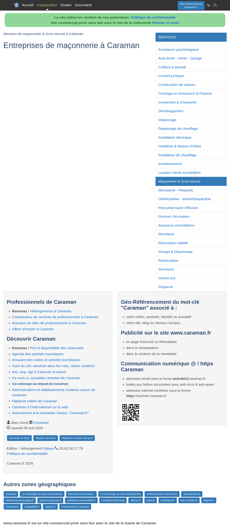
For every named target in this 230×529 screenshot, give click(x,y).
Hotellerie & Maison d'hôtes (179, 146)
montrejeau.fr (167, 500)
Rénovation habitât (173, 243)
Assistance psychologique (178, 49)
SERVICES (167, 37)
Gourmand (83, 5)
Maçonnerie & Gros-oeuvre (179, 181)
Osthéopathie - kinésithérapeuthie (184, 199)
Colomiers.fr (12, 506)
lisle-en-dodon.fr (189, 500)
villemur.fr (136, 500)
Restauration (168, 260)
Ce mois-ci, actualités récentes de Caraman (46, 378)
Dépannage (167, 120)
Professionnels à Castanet (75, 506)
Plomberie (166, 234)
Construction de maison (176, 85)
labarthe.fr (208, 500)
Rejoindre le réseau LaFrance (77, 438)
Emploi (66, 5)
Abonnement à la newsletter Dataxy (50, 413)
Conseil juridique (171, 76)
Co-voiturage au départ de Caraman (40, 384)
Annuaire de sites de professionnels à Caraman (49, 323)
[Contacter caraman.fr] (215, 5)
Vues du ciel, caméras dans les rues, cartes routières (53, 366)
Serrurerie (166, 269)
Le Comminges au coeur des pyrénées (42, 494)
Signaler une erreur (46, 438)
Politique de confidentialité (153, 17)
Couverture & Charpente (177, 102)
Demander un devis (19, 438)
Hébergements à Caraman (50, 311)
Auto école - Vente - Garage (180, 58)
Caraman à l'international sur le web (40, 407)
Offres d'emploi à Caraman (33, 329)
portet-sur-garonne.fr (50, 500)
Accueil (28, 5)
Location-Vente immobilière (179, 172)
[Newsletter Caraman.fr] (208, 5)
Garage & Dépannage (175, 252)
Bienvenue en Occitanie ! (81, 494)
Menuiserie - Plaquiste (175, 190)
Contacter (41, 423)
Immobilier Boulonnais (113, 500)
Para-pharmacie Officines (178, 208)
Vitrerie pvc (167, 278)
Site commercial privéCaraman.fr (191, 6)
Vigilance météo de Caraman (34, 401)
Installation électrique (174, 137)
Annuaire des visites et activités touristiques (46, 360)
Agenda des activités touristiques (38, 354)
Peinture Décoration (173, 216)
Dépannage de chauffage (178, 128)
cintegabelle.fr (31, 506)
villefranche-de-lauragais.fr (20, 500)
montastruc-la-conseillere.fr (81, 500)
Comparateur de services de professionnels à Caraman (55, 317)
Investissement (170, 164)
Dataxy (48, 448)
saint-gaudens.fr (191, 494)
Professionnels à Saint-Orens (162, 494)
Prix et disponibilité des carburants (57, 348)
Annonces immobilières (176, 225)
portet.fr (151, 500)
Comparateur (47, 5)
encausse (11, 494)
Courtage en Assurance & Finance (185, 93)
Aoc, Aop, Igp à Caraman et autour (39, 372)
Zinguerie (165, 287)
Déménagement (170, 111)
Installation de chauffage (177, 155)
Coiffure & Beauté (172, 67)
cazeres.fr (50, 506)
